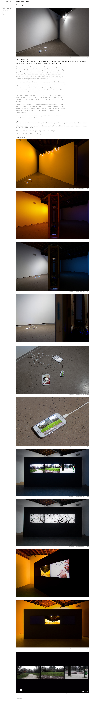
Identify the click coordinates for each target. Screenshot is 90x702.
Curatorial (5, 10)
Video (27, 5)
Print (68, 123)
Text (17, 5)
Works (3, 8)
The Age (40, 123)
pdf (54, 131)
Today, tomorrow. (22, 1)
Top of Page (19, 698)
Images (22, 5)
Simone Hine (6, 1)
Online (32, 128)
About (3, 14)
